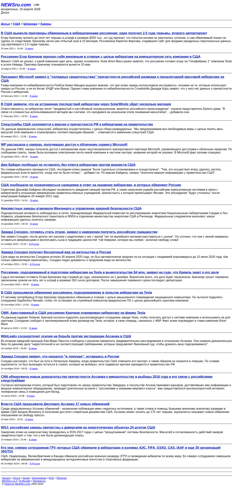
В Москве (24, 481)
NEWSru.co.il (9, 481)
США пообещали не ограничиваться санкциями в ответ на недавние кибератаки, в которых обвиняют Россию (91, 185)
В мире (29, 48)
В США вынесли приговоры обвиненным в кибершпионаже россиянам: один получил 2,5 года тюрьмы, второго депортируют (104, 33)
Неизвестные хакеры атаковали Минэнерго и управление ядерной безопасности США (71, 208)
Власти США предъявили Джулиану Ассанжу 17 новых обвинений (55, 404)
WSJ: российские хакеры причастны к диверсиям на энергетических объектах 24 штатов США (78, 427)
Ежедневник (39, 478)
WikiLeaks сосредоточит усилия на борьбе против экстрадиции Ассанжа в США (66, 336)
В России (34, 244)
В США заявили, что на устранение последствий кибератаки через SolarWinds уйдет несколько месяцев (86, 104)
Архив (26, 478)
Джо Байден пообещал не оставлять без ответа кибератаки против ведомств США (68, 165)
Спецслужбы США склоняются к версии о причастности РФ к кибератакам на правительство (77, 124)
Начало (6, 478)
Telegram (61, 478)
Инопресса (39, 481)
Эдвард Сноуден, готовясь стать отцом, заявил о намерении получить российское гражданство (79, 232)
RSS (51, 478)
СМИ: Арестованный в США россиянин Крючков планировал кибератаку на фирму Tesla (73, 313)
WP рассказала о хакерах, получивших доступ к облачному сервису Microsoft (64, 144)
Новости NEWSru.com (17, 483)
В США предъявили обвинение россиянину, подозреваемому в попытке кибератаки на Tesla (76, 292)
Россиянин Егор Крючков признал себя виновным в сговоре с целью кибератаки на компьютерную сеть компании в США (100, 56)
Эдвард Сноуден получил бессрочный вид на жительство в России (56, 252)
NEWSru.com (16, 4)
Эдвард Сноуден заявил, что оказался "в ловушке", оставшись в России (60, 356)
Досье (16, 478)
